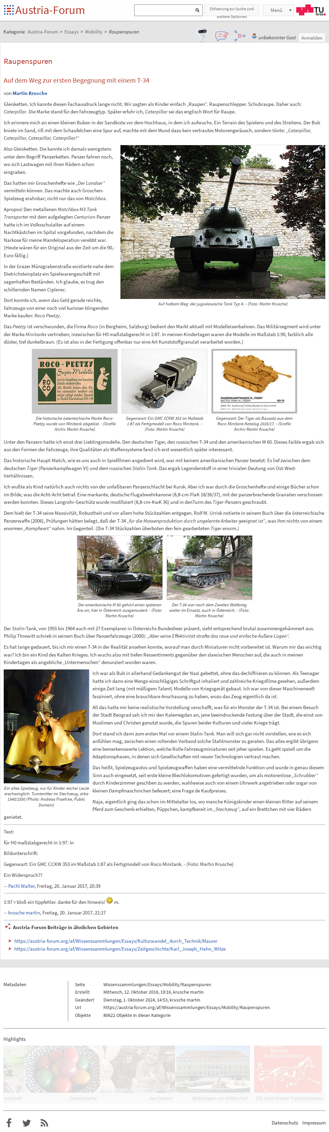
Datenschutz (285, 1122)
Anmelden (312, 37)
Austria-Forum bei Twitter (26, 1123)
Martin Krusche (30, 93)
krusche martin (24, 912)
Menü (276, 10)
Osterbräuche (83, 1098)
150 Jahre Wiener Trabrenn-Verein (288, 1098)
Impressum (314, 1122)
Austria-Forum (50, 10)
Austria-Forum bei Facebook (8, 1123)
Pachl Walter (21, 886)
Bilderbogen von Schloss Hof (219, 1098)
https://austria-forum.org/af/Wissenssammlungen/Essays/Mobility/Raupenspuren (186, 1007)
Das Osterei (160, 1098)
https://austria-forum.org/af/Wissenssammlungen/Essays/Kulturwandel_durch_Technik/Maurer (115, 941)
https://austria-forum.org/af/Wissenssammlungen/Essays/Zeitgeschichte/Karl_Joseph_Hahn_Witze (120, 948)
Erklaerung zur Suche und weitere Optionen (232, 11)
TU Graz (311, 9)
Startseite (9, 10)
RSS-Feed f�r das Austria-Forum (44, 1123)
